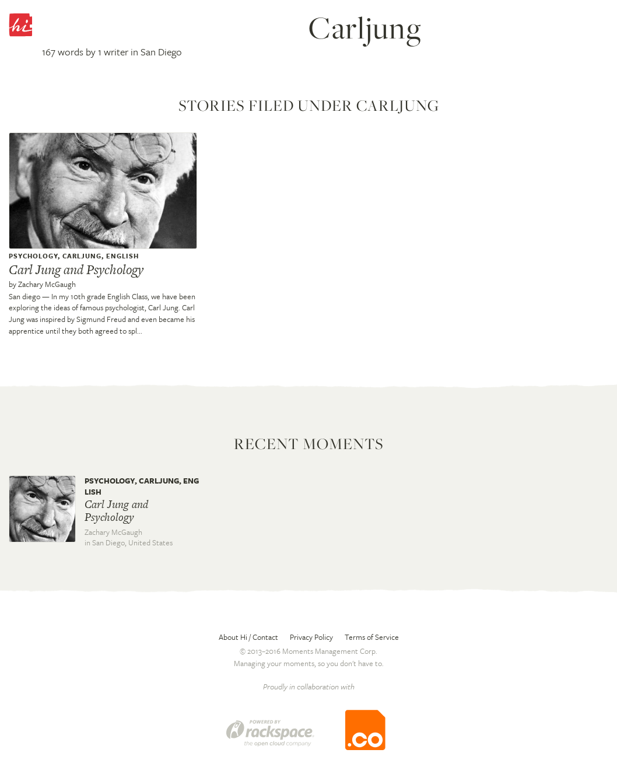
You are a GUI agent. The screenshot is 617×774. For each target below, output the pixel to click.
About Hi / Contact (248, 637)
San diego (24, 296)
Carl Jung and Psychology (76, 269)
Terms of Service (372, 637)
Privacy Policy (311, 637)
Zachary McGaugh (47, 284)
